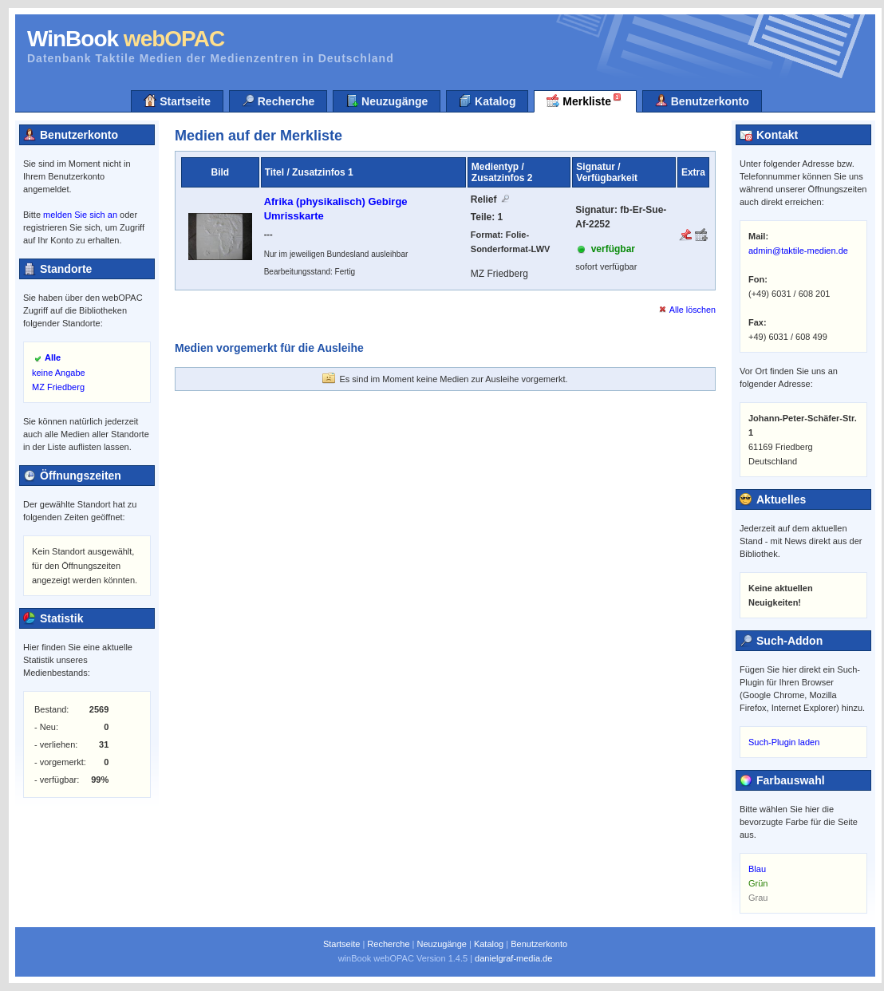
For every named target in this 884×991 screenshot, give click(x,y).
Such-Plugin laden (783, 742)
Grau (758, 897)
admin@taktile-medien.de (798, 250)
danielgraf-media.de (513, 958)
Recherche (278, 101)
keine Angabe (58, 372)
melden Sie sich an (80, 214)
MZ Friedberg (58, 387)
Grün (758, 883)
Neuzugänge (386, 101)
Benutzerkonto (702, 101)
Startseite (177, 101)
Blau (757, 869)
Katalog (487, 101)
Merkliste (585, 99)
